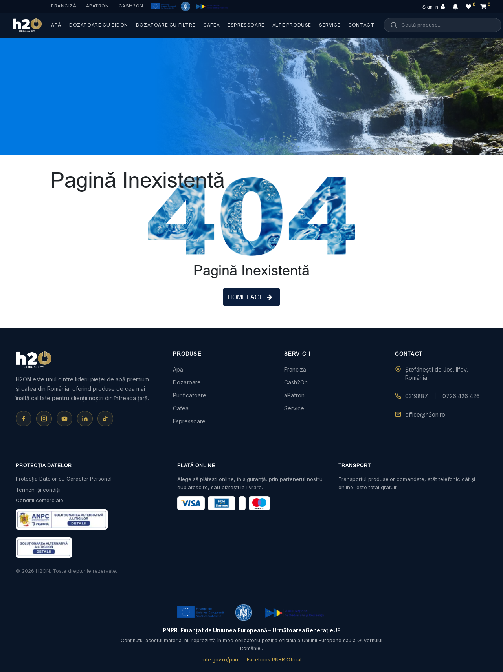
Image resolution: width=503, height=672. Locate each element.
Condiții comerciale (39, 500)
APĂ (56, 25)
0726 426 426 (461, 396)
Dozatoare (187, 382)
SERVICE (329, 25)
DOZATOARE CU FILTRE (165, 25)
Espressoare (189, 421)
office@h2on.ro (425, 414)
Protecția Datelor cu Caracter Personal (64, 478)
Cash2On (131, 6)
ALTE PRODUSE (291, 25)
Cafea (181, 408)
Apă (178, 369)
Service (294, 408)
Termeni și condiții (38, 489)
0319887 (416, 396)
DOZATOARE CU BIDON (98, 25)
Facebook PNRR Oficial (274, 660)
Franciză (64, 6)
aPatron (97, 6)
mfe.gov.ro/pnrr (220, 660)
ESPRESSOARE (246, 25)
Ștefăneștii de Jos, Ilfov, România (436, 373)
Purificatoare (189, 395)
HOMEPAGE (250, 296)
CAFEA (211, 25)
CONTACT (361, 25)
